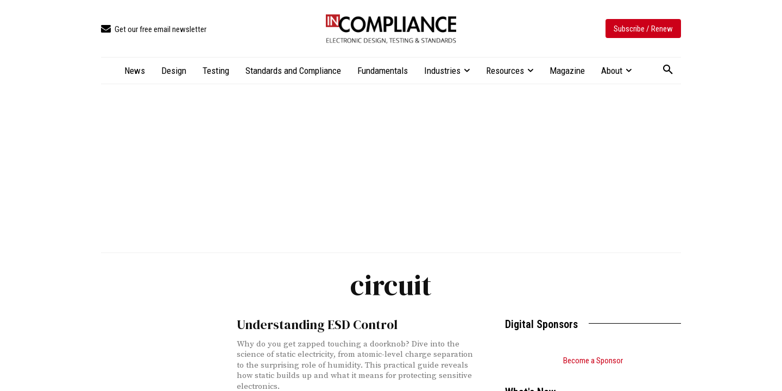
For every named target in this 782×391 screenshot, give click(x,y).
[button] (668, 70)
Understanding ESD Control (308, 324)
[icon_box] (153, 29)
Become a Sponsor (593, 360)
